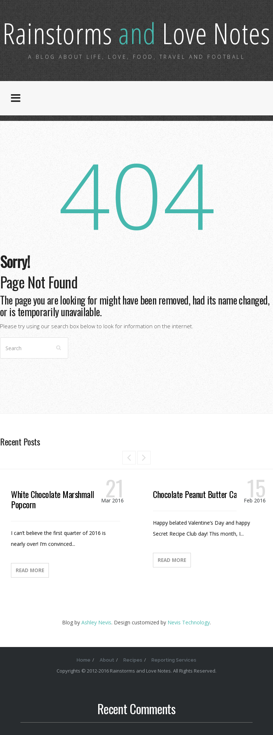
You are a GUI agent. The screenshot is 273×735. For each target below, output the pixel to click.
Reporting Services (173, 660)
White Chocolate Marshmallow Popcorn (57, 499)
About (107, 660)
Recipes (132, 660)
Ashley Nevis (96, 622)
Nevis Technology (189, 622)
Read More (30, 570)
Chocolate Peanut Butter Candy (200, 494)
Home (84, 660)
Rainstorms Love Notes (136, 33)
